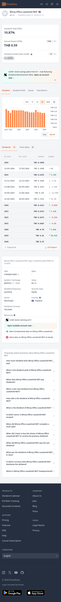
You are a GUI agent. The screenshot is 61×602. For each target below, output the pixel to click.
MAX (48, 102)
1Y (32, 102)
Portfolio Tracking (10, 501)
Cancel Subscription (11, 540)
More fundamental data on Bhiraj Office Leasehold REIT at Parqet (32, 331)
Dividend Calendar (11, 495)
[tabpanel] (30, 118)
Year (45, 134)
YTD (26, 102)
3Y (37, 102)
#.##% (9, 58)
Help (4, 535)
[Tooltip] (39, 298)
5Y (42, 102)
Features (6, 525)
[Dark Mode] (46, 4)
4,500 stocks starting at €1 (20, 320)
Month (52, 134)
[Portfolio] (52, 4)
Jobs (35, 501)
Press (35, 511)
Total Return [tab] (42, 90)
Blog (35, 506)
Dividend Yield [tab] (19, 90)
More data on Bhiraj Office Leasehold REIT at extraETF (32, 337)
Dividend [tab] (6, 90)
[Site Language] (41, 4)
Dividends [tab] (9, 147)
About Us (37, 495)
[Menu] (57, 4)
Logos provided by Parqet (13, 584)
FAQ (4, 530)
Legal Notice (39, 525)
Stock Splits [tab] (27, 147)
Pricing (5, 520)
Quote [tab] (31, 90)
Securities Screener (11, 506)
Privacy (36, 530)
